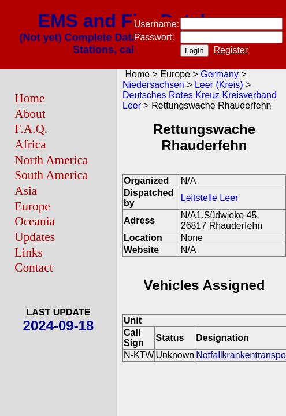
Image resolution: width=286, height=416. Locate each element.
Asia (25, 191)
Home (29, 98)
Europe (32, 206)
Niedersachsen (153, 85)
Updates (34, 237)
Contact (33, 267)
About (29, 114)
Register (231, 50)
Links (28, 252)
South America (51, 175)
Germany (219, 74)
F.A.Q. (30, 129)
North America (51, 160)
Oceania (34, 221)
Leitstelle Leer (210, 198)
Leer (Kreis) (219, 85)
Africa (30, 144)
